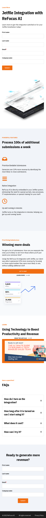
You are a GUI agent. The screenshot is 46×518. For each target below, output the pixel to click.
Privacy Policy (39, 515)
